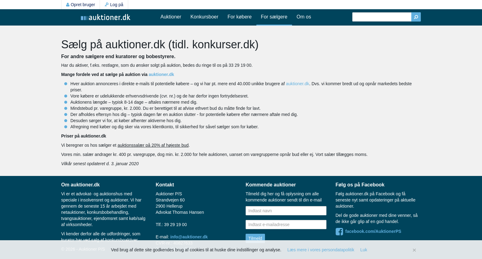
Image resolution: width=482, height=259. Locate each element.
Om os (304, 16)
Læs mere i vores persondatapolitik (320, 249)
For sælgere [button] (274, 16)
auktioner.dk (161, 74)
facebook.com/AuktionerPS (368, 231)
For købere (239, 16)
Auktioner (170, 16)
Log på (114, 4)
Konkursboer (205, 16)
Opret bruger (80, 4)
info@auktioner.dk (189, 236)
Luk (363, 249)
